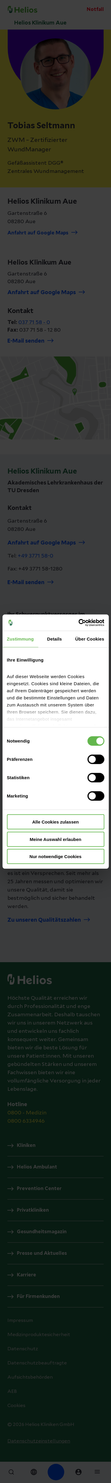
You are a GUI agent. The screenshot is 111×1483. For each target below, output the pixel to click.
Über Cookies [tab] (89, 638)
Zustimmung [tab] (20, 638)
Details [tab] (54, 638)
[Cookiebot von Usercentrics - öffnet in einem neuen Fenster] (79, 622)
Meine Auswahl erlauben (55, 839)
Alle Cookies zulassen (55, 821)
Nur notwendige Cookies (56, 856)
